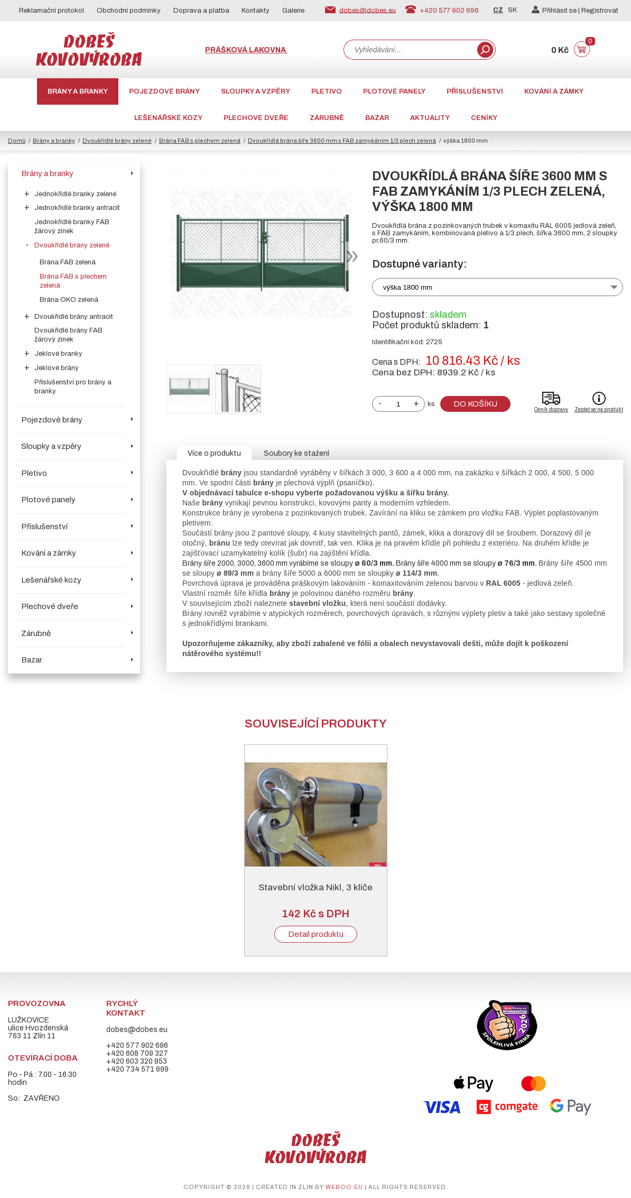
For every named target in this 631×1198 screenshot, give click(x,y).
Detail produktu (316, 934)
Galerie (293, 10)
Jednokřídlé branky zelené (75, 194)
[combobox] (410, 50)
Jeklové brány (56, 368)
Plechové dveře (256, 118)
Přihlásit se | (556, 10)
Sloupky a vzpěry (255, 91)
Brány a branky (78, 91)
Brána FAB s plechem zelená (199, 140)
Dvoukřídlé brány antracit (73, 316)
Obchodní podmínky (129, 10)
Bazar (377, 118)
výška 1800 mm (407, 287)
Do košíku (475, 404)
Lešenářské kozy (168, 118)
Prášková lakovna (246, 50)
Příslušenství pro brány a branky (73, 387)
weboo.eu (344, 1187)
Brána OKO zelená (69, 299)
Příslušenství (475, 91)
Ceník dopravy (551, 409)
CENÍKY (484, 118)
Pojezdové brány (164, 91)
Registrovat (599, 10)
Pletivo (326, 91)
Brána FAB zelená (68, 262)
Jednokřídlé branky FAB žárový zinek (71, 226)
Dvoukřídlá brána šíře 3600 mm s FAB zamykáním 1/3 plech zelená (342, 140)
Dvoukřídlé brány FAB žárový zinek (68, 335)
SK (512, 10)
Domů (16, 140)
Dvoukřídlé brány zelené (117, 140)
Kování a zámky (553, 91)
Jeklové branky (58, 353)
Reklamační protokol (51, 10)
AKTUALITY (430, 118)
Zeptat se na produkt (598, 409)
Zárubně (327, 118)
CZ (498, 10)
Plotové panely (394, 91)
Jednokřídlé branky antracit (77, 207)
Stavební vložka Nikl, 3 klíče (315, 887)
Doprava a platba (201, 10)
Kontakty (256, 10)
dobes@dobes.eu (367, 10)
